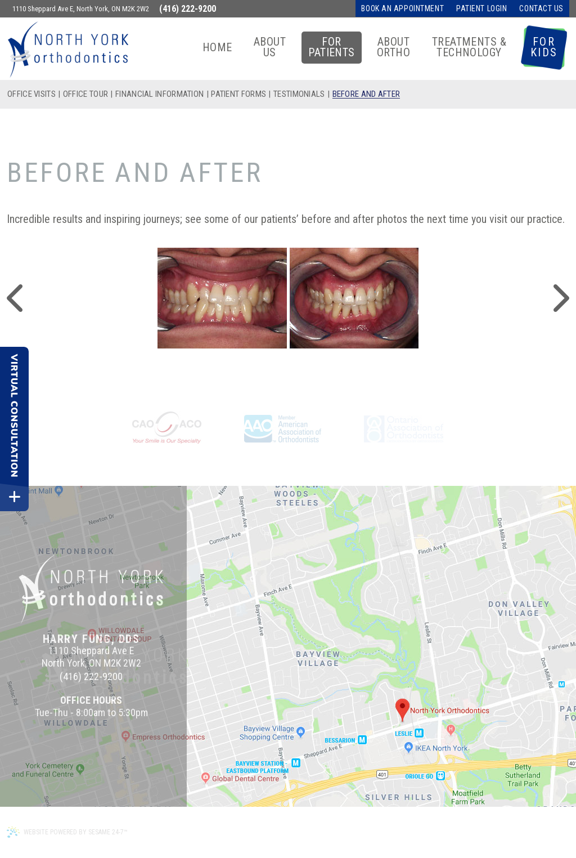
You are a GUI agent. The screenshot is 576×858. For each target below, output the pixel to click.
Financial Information (159, 94)
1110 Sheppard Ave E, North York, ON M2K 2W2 (80, 9)
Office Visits (31, 94)
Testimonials (299, 94)
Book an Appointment (402, 8)
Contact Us (541, 8)
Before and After (366, 94)
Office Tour (85, 94)
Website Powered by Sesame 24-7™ (67, 832)
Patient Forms (238, 94)
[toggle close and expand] (14, 496)
